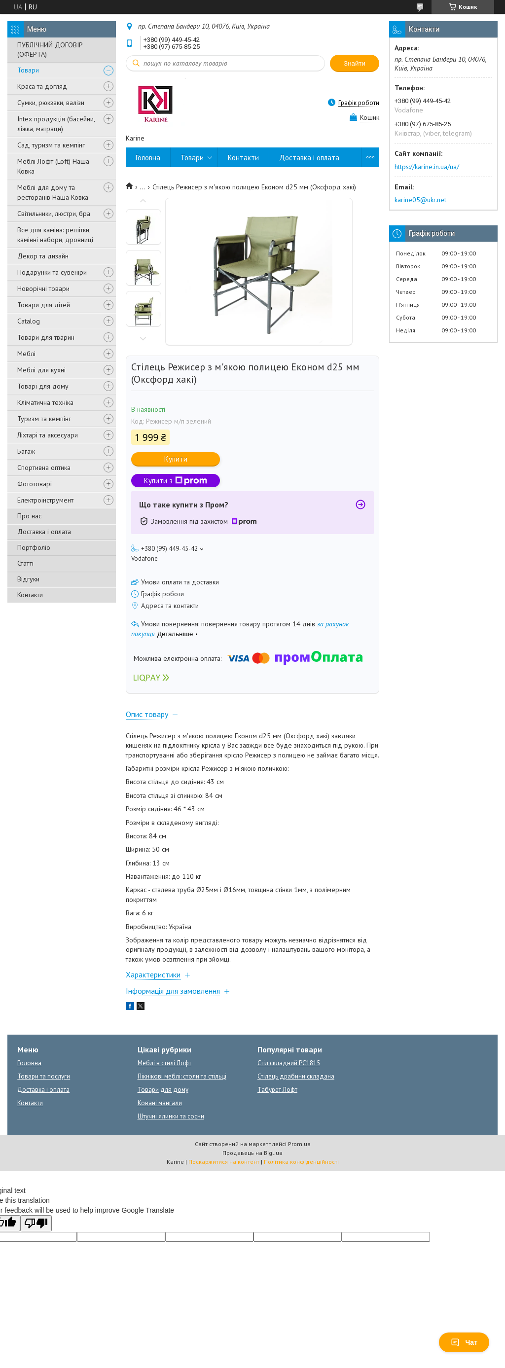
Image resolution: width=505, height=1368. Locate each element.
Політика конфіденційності (301, 1161)
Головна (148, 157)
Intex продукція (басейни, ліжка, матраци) (56, 123)
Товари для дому (163, 1089)
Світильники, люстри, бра (53, 213)
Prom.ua (299, 1144)
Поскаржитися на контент (223, 1161)
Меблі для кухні (41, 369)
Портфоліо (33, 547)
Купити (175, 459)
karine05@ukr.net (420, 199)
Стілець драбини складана (295, 1076)
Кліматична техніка (45, 402)
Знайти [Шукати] (354, 63)
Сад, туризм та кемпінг (51, 145)
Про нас (29, 515)
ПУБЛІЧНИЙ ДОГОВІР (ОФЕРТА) (50, 49)
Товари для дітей (43, 304)
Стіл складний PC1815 (288, 1063)
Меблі (26, 353)
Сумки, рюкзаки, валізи (50, 102)
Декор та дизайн (43, 256)
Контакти (30, 594)
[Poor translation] (36, 1223)
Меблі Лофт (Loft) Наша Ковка (53, 166)
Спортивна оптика (44, 467)
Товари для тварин (45, 337)
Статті (25, 563)
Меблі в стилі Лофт (164, 1063)
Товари (28, 70)
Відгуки (28, 579)
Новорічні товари (43, 288)
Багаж (26, 451)
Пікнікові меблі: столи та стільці (182, 1076)
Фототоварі (34, 483)
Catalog (28, 321)
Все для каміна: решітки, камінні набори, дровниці (55, 234)
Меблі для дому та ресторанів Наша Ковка (52, 192)
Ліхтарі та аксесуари (47, 435)
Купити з (175, 480)
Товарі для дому (43, 386)
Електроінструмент (45, 500)
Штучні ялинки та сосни (171, 1116)
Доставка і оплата (44, 531)
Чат (464, 1342)
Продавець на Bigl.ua (252, 1152)
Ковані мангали (160, 1103)
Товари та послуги (43, 1076)
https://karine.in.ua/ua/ (427, 166)
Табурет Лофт (277, 1089)
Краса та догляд (42, 86)
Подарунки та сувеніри (52, 272)
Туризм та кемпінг (44, 418)
